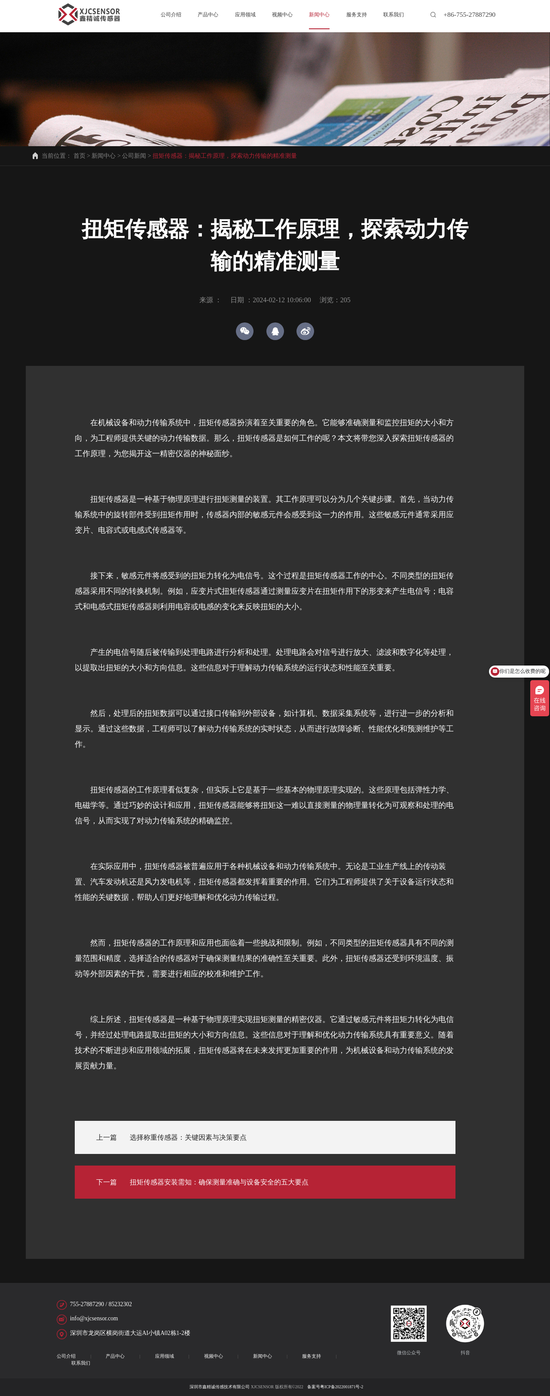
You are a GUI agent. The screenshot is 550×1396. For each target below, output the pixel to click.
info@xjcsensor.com (94, 1318)
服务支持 (311, 1356)
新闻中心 (104, 156)
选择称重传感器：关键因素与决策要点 (188, 1137)
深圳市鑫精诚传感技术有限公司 (219, 1387)
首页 (79, 156)
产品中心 (115, 1356)
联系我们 (80, 1362)
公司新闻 (134, 156)
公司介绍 (66, 1356)
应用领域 (164, 1356)
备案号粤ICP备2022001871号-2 (335, 1387)
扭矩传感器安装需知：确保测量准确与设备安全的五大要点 (219, 1182)
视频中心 (213, 1356)
